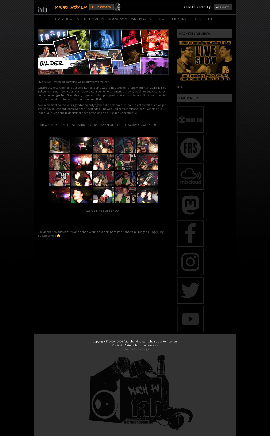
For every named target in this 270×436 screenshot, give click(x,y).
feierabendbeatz (134, 341)
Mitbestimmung (90, 19)
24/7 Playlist (142, 19)
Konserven (117, 19)
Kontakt (117, 345)
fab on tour (48, 125)
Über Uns (178, 19)
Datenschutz (133, 345)
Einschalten (101, 7)
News (161, 19)
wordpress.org (137, 349)
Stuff (210, 19)
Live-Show (64, 19)
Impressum (151, 345)
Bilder (195, 19)
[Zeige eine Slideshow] (103, 210)
